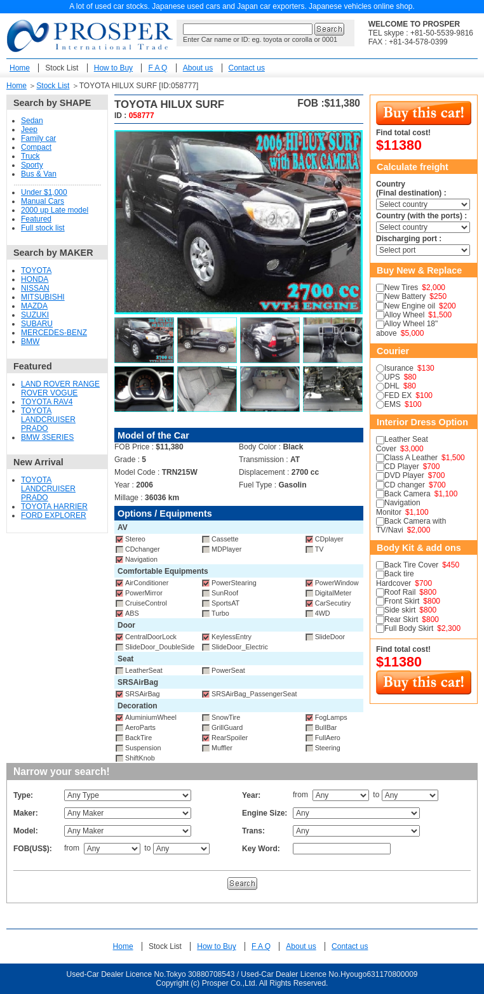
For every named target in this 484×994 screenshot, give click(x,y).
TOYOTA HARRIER (54, 506)
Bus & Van (39, 173)
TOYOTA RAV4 (46, 401)
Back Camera (407, 493)
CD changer (404, 484)
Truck (30, 156)
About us (198, 67)
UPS (392, 377)
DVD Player (404, 475)
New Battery (405, 296)
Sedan (32, 120)
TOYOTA (36, 270)
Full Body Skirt (408, 628)
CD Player (401, 466)
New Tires (401, 287)
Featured (36, 219)
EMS (392, 404)
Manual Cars (42, 201)
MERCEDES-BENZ (54, 332)
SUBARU (37, 323)
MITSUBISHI (43, 297)
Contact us (247, 67)
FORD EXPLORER (53, 515)
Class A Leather (411, 457)
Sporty (32, 165)
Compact (36, 147)
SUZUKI (35, 314)
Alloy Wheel (404, 314)
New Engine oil (409, 306)
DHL (392, 385)
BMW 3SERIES (47, 437)
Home (20, 67)
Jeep (29, 129)
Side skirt (399, 610)
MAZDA (34, 306)
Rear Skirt (401, 619)
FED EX (398, 395)
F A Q (157, 67)
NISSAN (35, 288)
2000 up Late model (54, 210)
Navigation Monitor (398, 507)
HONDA (34, 279)
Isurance (398, 368)
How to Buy (113, 67)
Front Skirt (401, 601)
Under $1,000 (44, 192)
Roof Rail (399, 592)
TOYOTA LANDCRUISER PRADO (48, 419)
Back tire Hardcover (395, 578)
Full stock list (43, 227)
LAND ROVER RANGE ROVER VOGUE (60, 388)
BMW (30, 341)
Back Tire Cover (411, 564)
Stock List (61, 67)
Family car (38, 138)
